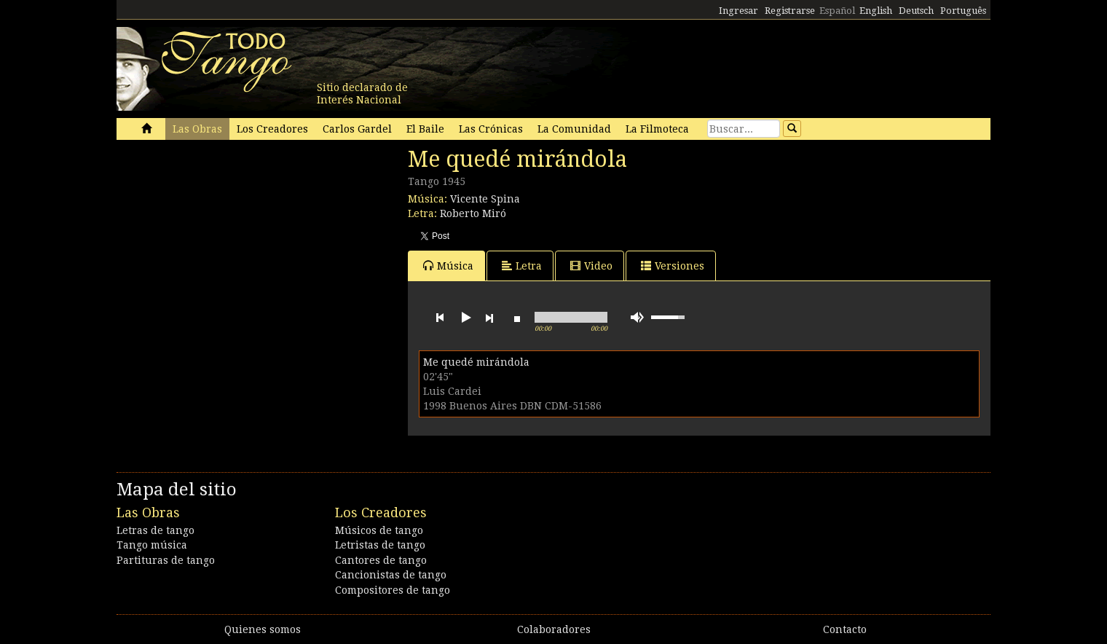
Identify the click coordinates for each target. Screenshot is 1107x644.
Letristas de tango (380, 545)
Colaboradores (554, 629)
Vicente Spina (485, 199)
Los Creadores (272, 129)
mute (637, 317)
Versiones (672, 265)
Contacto (845, 629)
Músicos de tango (379, 530)
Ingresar (738, 10)
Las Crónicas (491, 129)
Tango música (152, 545)
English (875, 10)
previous (440, 317)
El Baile (425, 129)
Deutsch (916, 10)
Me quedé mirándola (476, 362)
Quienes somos (262, 629)
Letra (522, 265)
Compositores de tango (392, 590)
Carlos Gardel (357, 129)
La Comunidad (574, 129)
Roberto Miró (473, 213)
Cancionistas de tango (390, 575)
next (489, 317)
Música (448, 265)
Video (591, 265)
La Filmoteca (657, 129)
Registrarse (790, 10)
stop (517, 317)
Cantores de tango (381, 560)
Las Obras (197, 129)
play (464, 317)
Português (963, 10)
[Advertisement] (226, 246)
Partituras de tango (166, 560)
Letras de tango (155, 530)
